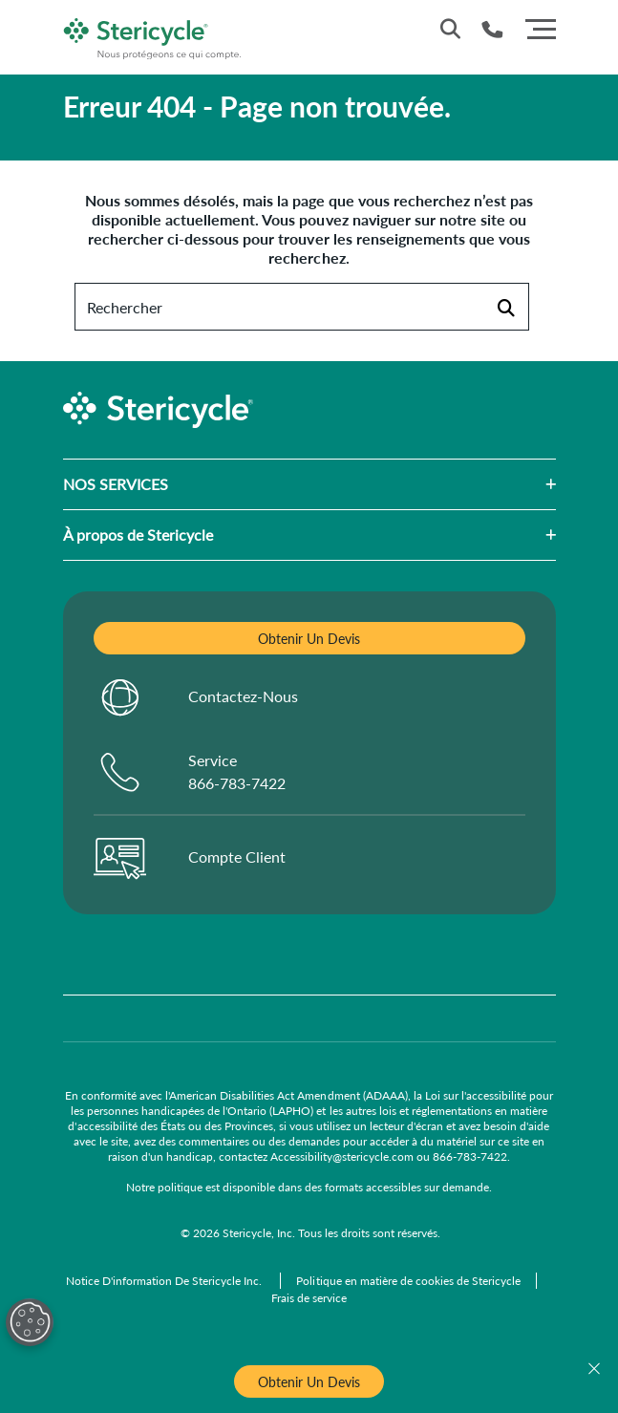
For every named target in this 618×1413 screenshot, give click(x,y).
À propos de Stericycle (138, 535)
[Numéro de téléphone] (492, 29)
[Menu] (540, 26)
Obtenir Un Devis (309, 1381)
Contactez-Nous (243, 696)
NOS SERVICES (115, 484)
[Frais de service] (309, 1298)
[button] (362, 484)
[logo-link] (153, 35)
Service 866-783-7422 (237, 771)
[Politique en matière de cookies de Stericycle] (408, 1281)
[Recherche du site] (450, 28)
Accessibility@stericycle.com (342, 1156)
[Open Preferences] (29, 1322)
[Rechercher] (506, 307)
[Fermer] (594, 1369)
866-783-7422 (470, 1156)
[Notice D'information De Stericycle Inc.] (165, 1281)
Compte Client (237, 856)
